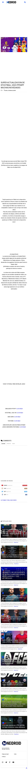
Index (15, 754)
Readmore (16, 542)
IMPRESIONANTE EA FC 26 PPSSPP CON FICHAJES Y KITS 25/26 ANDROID (13, 661)
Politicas (4, 756)
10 (3, 722)
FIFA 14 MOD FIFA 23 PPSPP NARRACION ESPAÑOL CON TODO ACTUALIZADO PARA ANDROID (13, 704)
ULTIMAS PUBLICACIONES (9, 500)
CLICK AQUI (19, 408)
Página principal (5, 754)
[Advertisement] (14, 21)
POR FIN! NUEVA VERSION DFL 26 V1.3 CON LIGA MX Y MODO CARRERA (13, 619)
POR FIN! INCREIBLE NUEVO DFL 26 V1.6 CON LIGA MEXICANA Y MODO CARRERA (13, 597)
